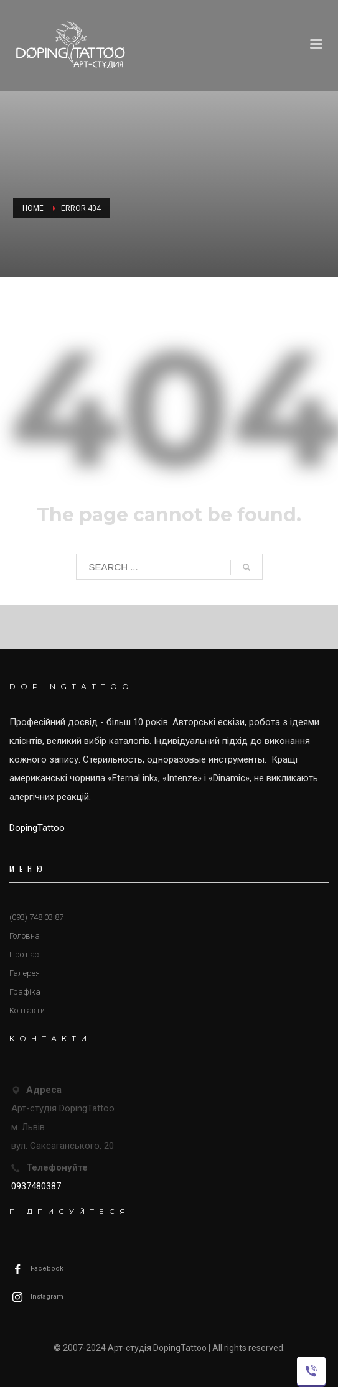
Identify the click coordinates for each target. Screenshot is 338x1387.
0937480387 (36, 1186)
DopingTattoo (37, 827)
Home (33, 208)
